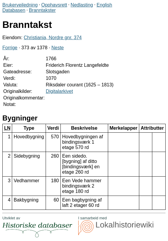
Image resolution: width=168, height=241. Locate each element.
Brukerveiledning (20, 4)
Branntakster (42, 10)
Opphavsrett (54, 4)
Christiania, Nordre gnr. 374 (53, 37)
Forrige (9, 47)
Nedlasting (82, 4)
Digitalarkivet (59, 91)
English (104, 4)
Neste (57, 47)
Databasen (13, 10)
